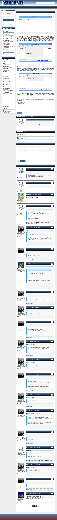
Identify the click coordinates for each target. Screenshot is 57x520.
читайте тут (40, 124)
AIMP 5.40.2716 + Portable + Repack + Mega (8, 49)
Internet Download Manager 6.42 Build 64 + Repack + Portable (8, 36)
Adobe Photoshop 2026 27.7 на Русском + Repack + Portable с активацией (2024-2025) (8, 34)
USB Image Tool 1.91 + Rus (22, 134)
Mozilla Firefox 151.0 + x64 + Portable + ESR (7, 31)
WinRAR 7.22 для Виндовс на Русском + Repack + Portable (8, 39)
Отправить (22, 160)
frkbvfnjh (27, 169)
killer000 (27, 194)
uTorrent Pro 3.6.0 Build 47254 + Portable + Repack (8, 47)
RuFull (27, 227)
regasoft (27, 263)
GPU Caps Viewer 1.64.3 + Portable (23, 135)
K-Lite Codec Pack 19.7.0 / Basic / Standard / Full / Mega (8, 51)
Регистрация (12, 24)
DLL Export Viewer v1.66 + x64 (22, 137)
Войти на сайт (8, 20)
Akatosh (27, 447)
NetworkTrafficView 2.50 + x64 (22, 140)
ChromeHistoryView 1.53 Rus (22, 138)
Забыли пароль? (5, 24)
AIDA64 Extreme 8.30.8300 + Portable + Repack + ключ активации (8, 44)
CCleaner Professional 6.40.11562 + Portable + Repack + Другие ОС (8, 41)
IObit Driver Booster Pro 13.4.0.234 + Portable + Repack (7, 53)
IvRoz (27, 493)
